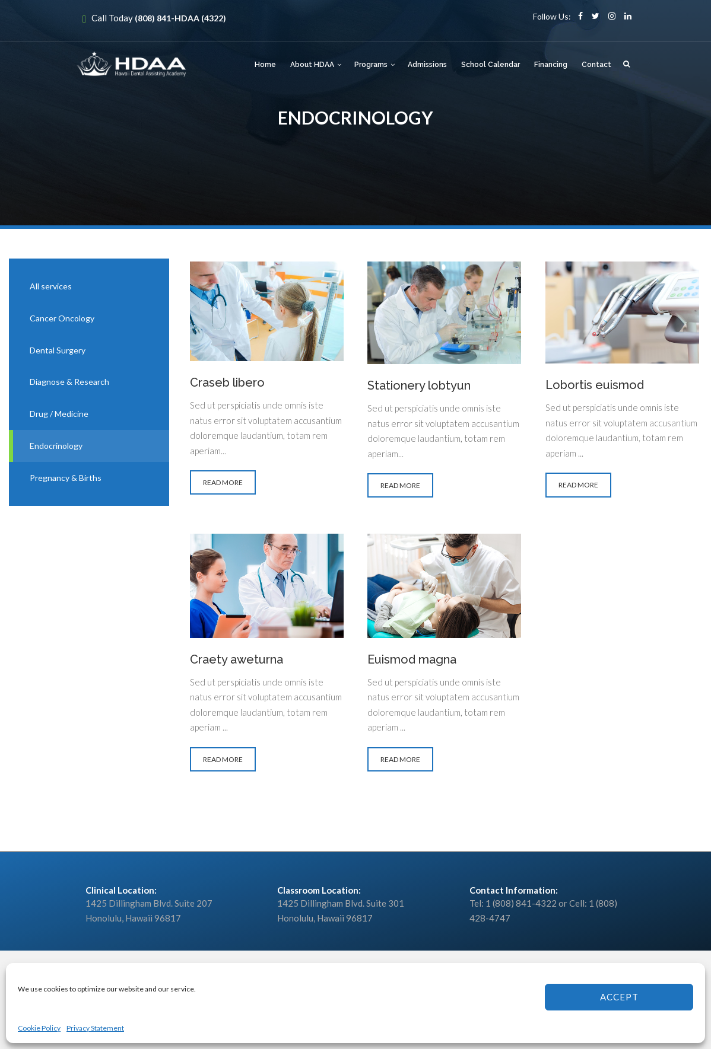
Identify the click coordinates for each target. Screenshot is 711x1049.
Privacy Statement (95, 1028)
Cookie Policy (39, 1028)
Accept (619, 996)
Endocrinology (56, 446)
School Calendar (490, 64)
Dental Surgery (57, 350)
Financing (550, 64)
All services (51, 286)
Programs (371, 64)
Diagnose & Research (69, 382)
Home (265, 64)
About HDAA (312, 64)
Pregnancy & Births (65, 478)
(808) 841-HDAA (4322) (180, 18)
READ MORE (220, 483)
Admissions (427, 64)
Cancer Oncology (62, 318)
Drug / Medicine (59, 414)
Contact (596, 64)
